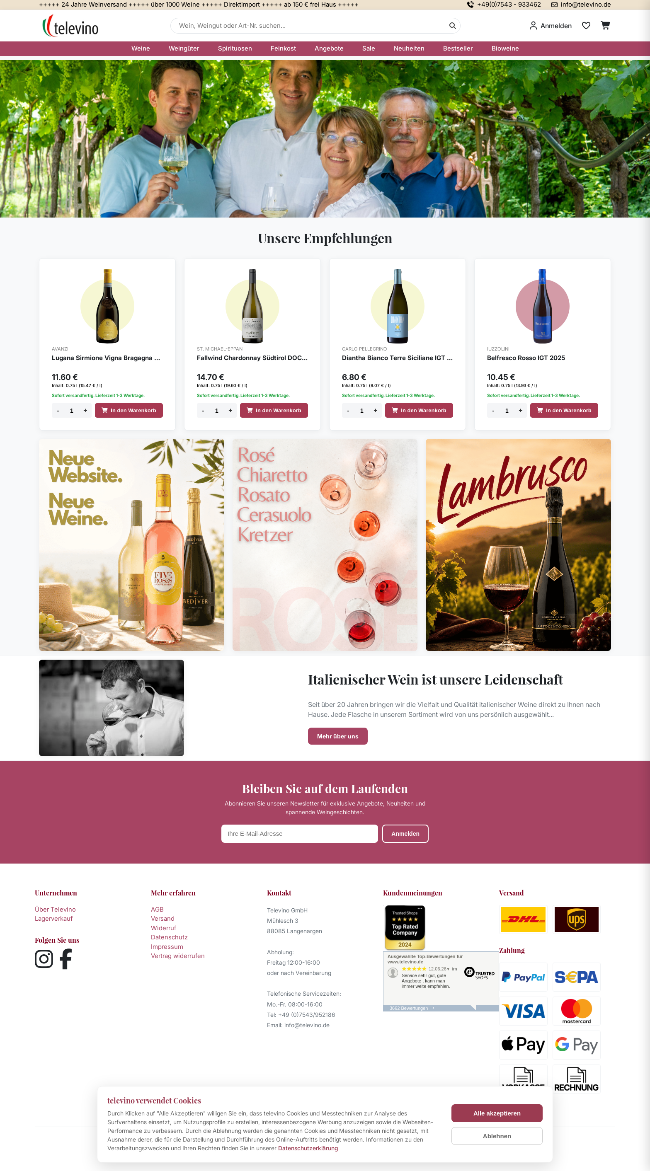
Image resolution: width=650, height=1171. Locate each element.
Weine (140, 48)
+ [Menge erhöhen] (85, 410)
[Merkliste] (586, 26)
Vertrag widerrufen (178, 956)
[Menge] (71, 410)
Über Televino (55, 909)
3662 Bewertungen (409, 1008)
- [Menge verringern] (58, 410)
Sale (368, 48)
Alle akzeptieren (497, 1113)
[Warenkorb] (606, 26)
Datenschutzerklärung (308, 1148)
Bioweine (505, 48)
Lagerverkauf (54, 918)
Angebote (329, 48)
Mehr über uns (338, 736)
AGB (157, 909)
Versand (163, 918)
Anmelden (405, 833)
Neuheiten (409, 48)
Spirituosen (235, 48)
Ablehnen (497, 1136)
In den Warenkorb (129, 410)
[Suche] (453, 26)
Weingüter (184, 48)
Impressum (167, 947)
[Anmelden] (551, 26)
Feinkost (283, 48)
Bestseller (458, 48)
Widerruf (163, 928)
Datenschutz (169, 937)
